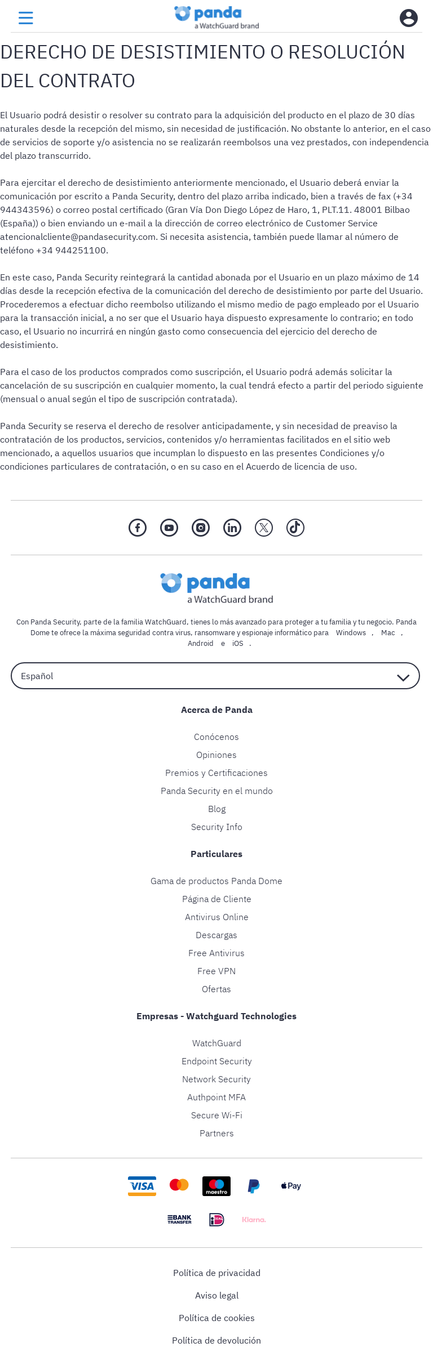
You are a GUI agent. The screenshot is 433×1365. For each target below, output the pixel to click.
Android (201, 643)
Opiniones (216, 754)
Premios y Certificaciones (216, 772)
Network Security (216, 1079)
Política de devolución (216, 1340)
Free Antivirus (216, 952)
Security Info (216, 826)
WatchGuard (216, 1043)
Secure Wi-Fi (216, 1115)
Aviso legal (216, 1295)
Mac (388, 632)
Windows (351, 632)
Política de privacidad (216, 1272)
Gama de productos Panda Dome (216, 880)
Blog (217, 808)
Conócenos (216, 736)
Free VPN (216, 970)
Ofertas (216, 988)
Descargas (216, 934)
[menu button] (26, 18)
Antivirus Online (217, 916)
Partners (217, 1133)
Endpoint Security (217, 1061)
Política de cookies (217, 1317)
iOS (238, 643)
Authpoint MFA (216, 1097)
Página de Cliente (216, 898)
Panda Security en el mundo (217, 790)
